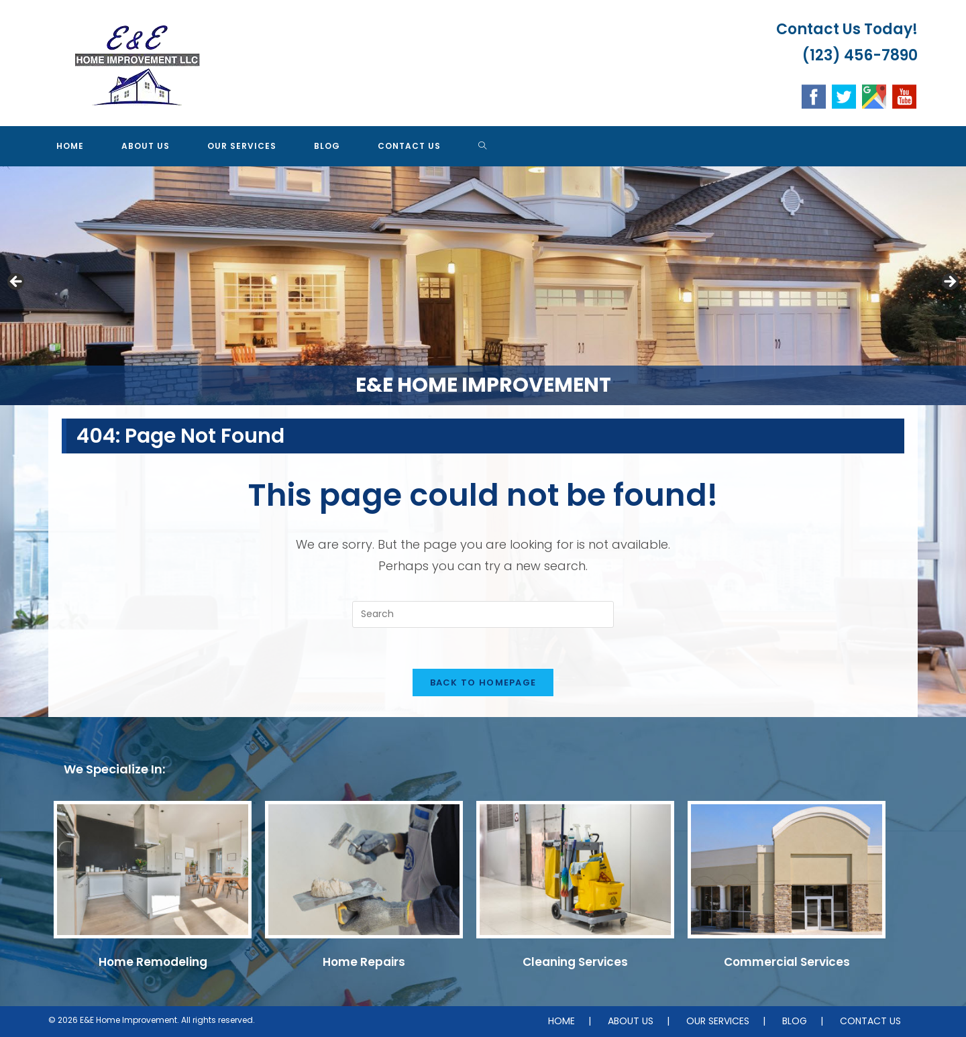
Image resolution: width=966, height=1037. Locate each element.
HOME (561, 1021)
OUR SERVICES (717, 1021)
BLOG (794, 1021)
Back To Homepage (483, 682)
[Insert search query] (483, 614)
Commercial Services (787, 962)
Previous (17, 282)
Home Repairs (364, 962)
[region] (483, 285)
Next (949, 282)
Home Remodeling (153, 962)
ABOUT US (630, 1021)
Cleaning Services (575, 962)
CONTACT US (870, 1021)
